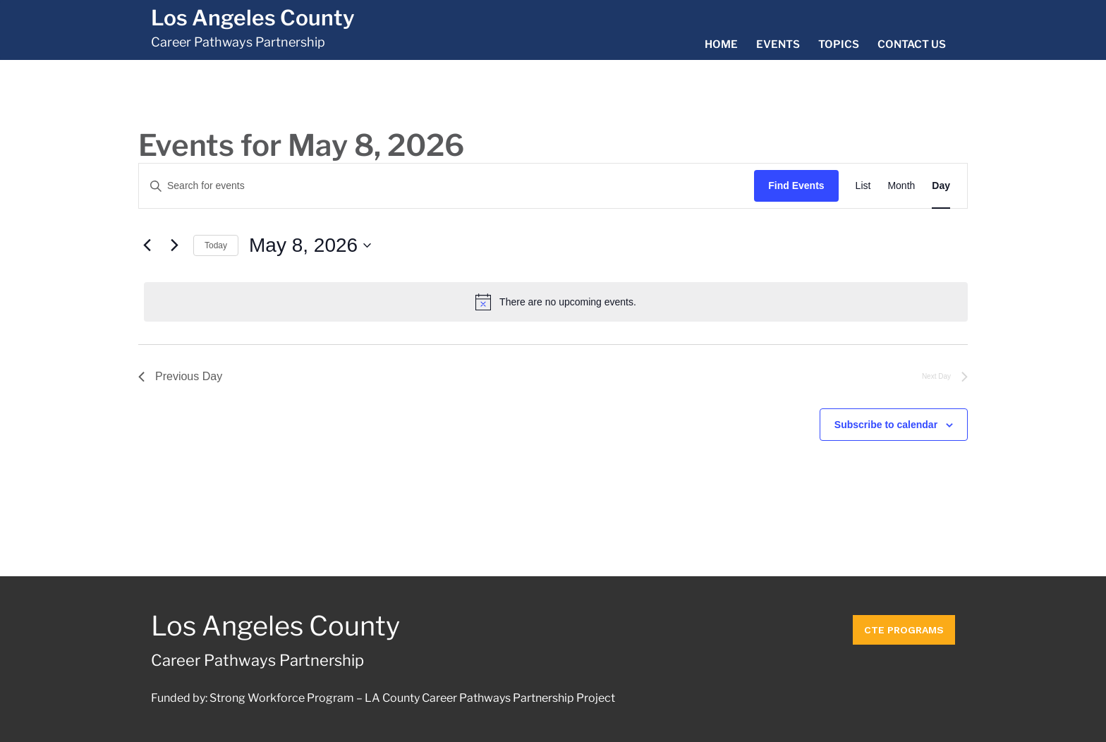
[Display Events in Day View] (941, 186)
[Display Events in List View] (863, 186)
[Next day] (174, 245)
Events (778, 44)
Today (216, 245)
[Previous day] (146, 245)
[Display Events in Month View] (901, 186)
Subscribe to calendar (885, 424)
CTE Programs (904, 626)
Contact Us (911, 44)
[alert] (556, 302)
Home (721, 44)
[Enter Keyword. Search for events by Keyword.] (446, 186)
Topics (838, 44)
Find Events (796, 185)
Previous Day (180, 376)
